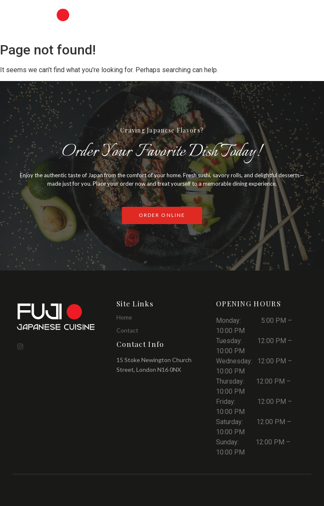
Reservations (283, 13)
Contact (294, 24)
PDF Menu (182, 13)
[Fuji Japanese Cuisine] (57, 316)
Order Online (228, 13)
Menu (143, 13)
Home (112, 13)
